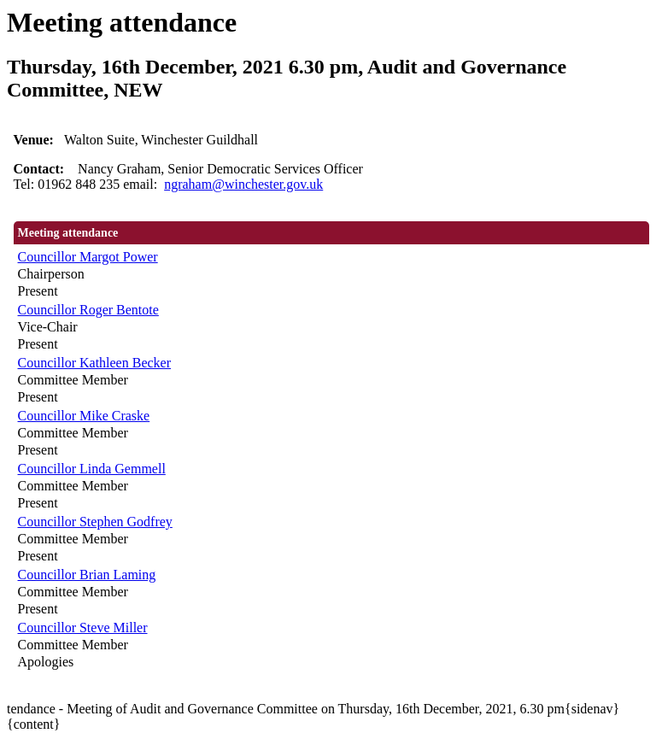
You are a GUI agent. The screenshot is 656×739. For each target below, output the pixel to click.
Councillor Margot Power (88, 256)
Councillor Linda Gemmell (92, 468)
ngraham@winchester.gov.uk (243, 184)
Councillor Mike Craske (84, 415)
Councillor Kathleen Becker (95, 362)
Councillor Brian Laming (87, 574)
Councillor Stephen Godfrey (95, 521)
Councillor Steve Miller (83, 627)
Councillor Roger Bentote (88, 309)
